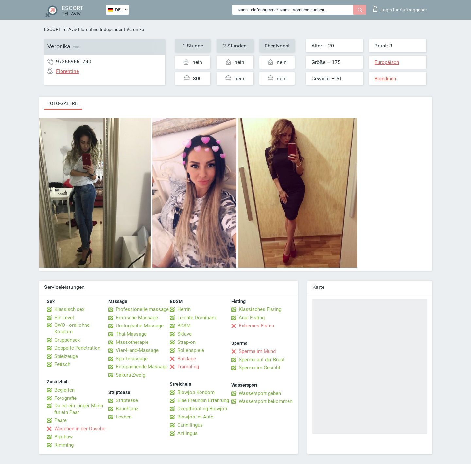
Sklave (184, 334)
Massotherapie (132, 342)
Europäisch (387, 62)
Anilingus (187, 433)
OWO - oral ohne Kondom (72, 328)
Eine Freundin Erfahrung (203, 400)
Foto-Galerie (63, 103)
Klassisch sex (69, 309)
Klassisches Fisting (260, 309)
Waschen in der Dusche (79, 429)
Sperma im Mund (257, 351)
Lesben (123, 417)
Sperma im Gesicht (259, 368)
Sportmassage (132, 359)
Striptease (127, 400)
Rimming (64, 445)
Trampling (188, 367)
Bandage (186, 359)
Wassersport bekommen (265, 401)
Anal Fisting (252, 318)
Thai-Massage (131, 334)
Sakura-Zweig (130, 375)
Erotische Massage (137, 318)
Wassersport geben (260, 393)
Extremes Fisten (256, 326)
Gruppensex (67, 340)
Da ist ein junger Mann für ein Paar (78, 409)
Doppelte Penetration (77, 348)
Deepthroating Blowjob (202, 409)
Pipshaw (63, 437)
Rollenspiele (190, 350)
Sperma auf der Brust (262, 359)
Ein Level (64, 318)
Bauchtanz (127, 409)
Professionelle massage (142, 309)
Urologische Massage (140, 326)
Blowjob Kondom (196, 392)
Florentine (88, 29)
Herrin (184, 309)
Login (400, 8)
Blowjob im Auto (195, 417)
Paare (60, 420)
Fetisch (62, 364)
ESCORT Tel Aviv (60, 29)
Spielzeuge (66, 356)
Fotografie (65, 398)
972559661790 (73, 61)
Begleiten (64, 390)
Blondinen (385, 79)
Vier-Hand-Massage (137, 350)
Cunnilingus (190, 425)
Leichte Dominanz (197, 318)
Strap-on (186, 342)
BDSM (184, 326)
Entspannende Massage (142, 367)
